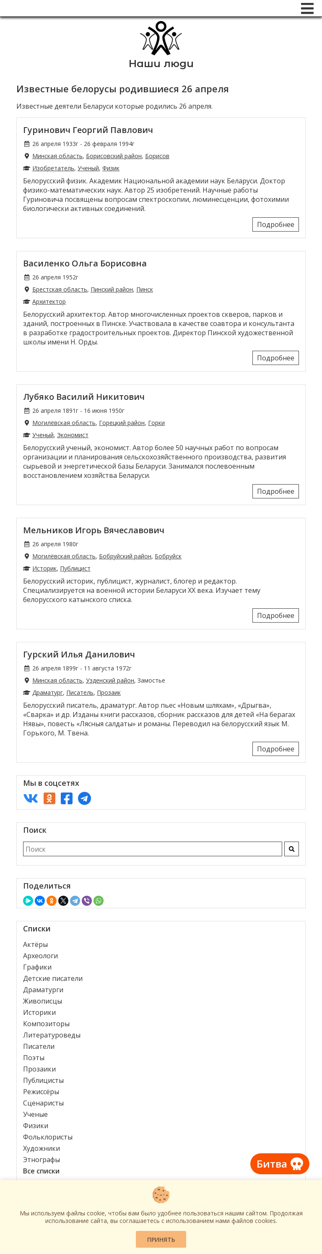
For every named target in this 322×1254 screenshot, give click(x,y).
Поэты (33, 1057)
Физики (35, 1125)
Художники (41, 1148)
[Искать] (291, 849)
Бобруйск (168, 556)
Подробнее (275, 224)
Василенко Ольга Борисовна (85, 263)
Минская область (57, 156)
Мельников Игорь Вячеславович (93, 530)
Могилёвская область (64, 423)
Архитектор (49, 301)
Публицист (75, 568)
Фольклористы (48, 1137)
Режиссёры (41, 1091)
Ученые (35, 1114)
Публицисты (43, 1080)
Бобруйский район (125, 556)
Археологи (40, 955)
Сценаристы (43, 1103)
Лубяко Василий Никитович (84, 396)
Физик (110, 168)
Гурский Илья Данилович (79, 654)
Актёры (35, 944)
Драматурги (43, 989)
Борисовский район (114, 156)
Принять (161, 1240)
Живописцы (42, 1001)
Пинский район (112, 289)
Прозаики (39, 1069)
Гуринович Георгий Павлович (88, 130)
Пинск (144, 289)
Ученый (88, 168)
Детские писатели (53, 978)
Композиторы (46, 1023)
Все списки (41, 1171)
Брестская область (59, 289)
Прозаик (109, 692)
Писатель (79, 692)
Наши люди (161, 63)
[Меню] (307, 8)
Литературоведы (51, 1035)
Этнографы (41, 1159)
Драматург (47, 692)
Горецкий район (122, 423)
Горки (156, 423)
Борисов (157, 156)
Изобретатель (53, 168)
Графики (37, 967)
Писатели (39, 1046)
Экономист (72, 435)
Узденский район (110, 680)
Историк (44, 568)
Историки (39, 1012)
